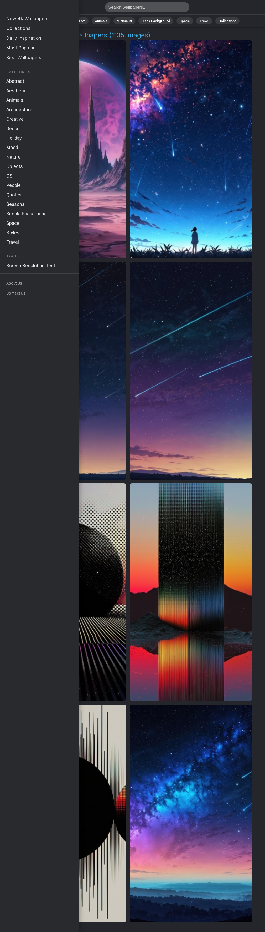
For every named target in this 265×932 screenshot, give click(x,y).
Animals (101, 21)
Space (185, 21)
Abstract (78, 21)
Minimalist (124, 21)
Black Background (156, 21)
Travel (204, 21)
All (40, 21)
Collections (227, 21)
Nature (57, 21)
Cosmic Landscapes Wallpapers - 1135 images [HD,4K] (31, 8)
